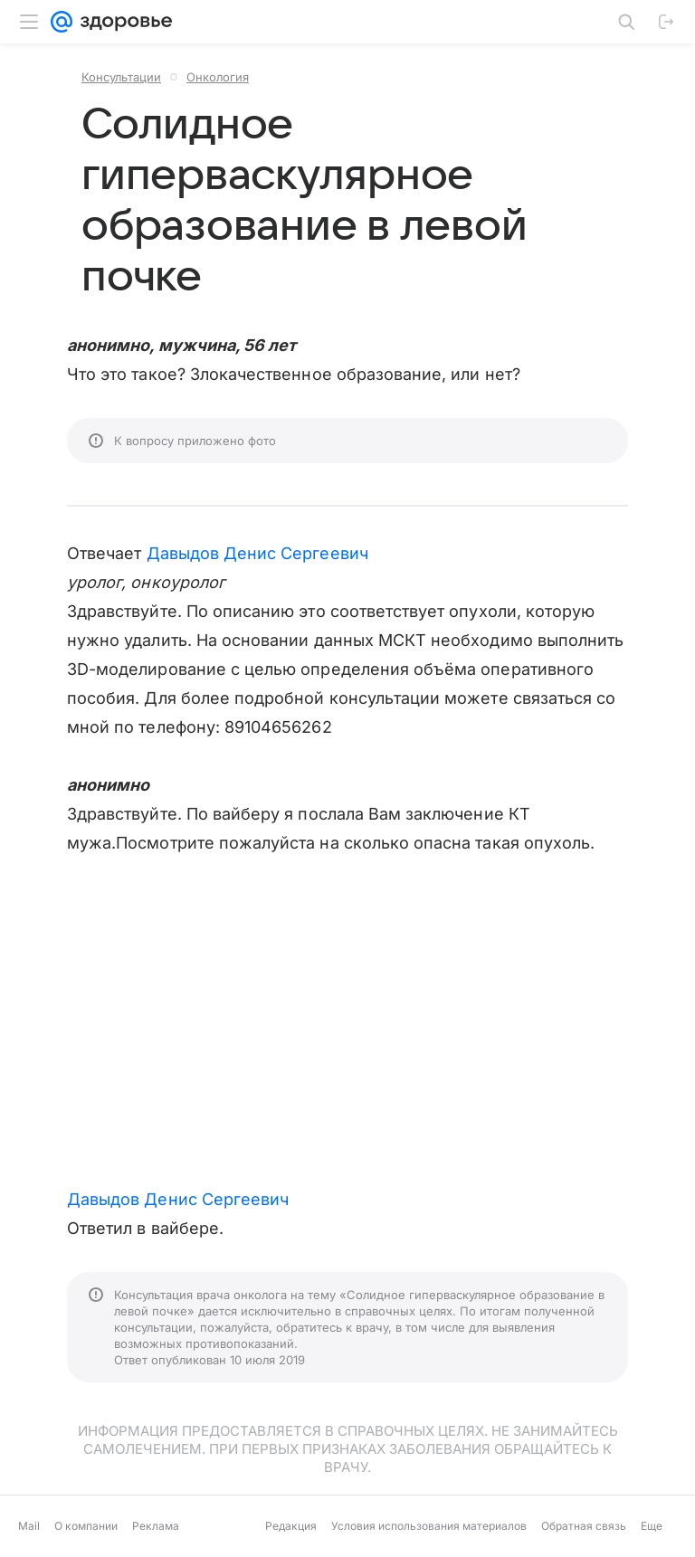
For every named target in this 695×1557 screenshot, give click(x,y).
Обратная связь (583, 1526)
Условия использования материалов (429, 1526)
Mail (29, 1526)
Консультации (121, 77)
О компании (86, 1526)
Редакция (291, 1526)
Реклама (155, 1526)
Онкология (217, 77)
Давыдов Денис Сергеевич (257, 553)
